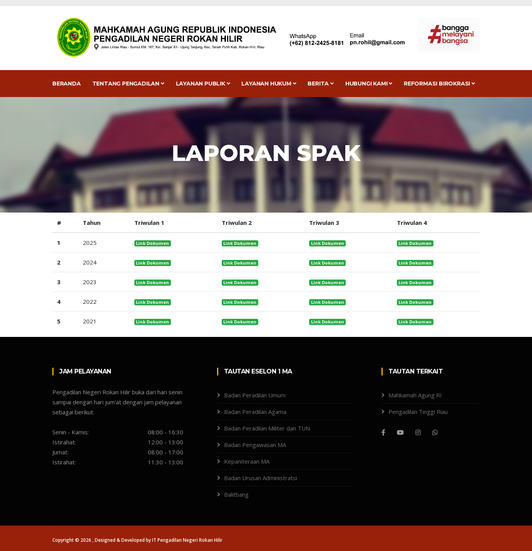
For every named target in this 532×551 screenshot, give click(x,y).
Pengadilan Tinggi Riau (418, 411)
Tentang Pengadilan (128, 83)
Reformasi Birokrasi (439, 83)
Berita (320, 83)
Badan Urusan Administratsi (260, 478)
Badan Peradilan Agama (255, 411)
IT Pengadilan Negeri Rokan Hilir (187, 540)
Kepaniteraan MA (246, 461)
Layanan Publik (203, 83)
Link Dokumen (152, 243)
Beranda (66, 83)
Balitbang (236, 494)
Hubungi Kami (368, 83)
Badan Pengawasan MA (255, 445)
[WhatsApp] (435, 432)
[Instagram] (418, 432)
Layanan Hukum (268, 83)
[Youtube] (400, 432)
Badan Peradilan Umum (255, 395)
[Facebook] (383, 432)
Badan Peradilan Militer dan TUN (267, 428)
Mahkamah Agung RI (415, 395)
